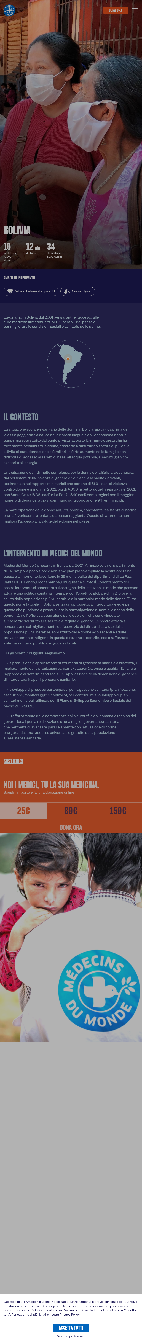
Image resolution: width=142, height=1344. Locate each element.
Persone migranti (77, 291)
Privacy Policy (70, 1314)
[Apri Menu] (135, 10)
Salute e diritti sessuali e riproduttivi (31, 291)
